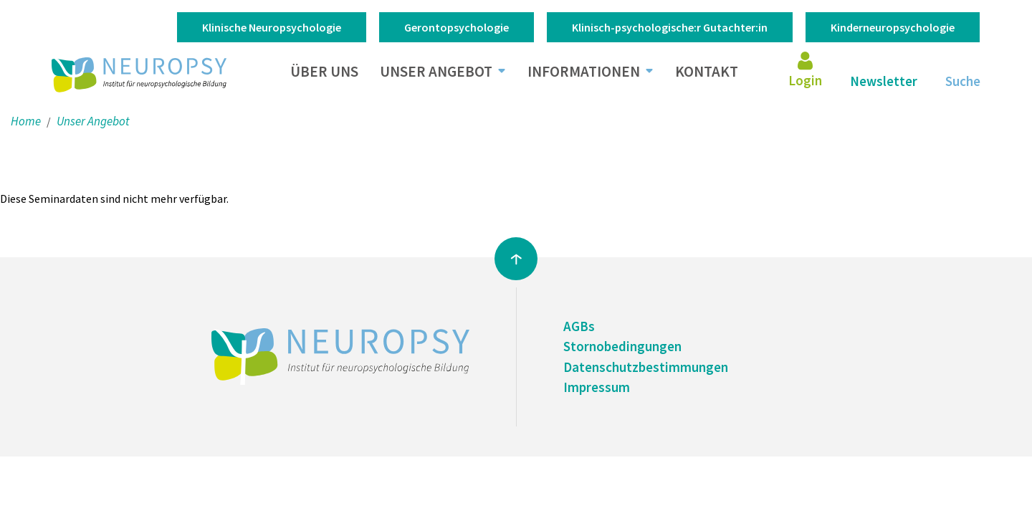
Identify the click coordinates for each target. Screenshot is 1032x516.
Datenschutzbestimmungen (645, 367)
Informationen (583, 71)
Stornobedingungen (622, 346)
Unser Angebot (436, 71)
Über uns (324, 71)
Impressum (596, 387)
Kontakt (706, 71)
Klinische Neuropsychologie (271, 27)
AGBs (579, 326)
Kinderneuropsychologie (893, 27)
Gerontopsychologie (456, 27)
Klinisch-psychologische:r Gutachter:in (670, 27)
